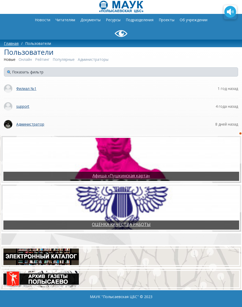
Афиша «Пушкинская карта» (121, 176)
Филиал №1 (26, 88)
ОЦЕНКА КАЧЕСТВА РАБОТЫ (121, 224)
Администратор (30, 124)
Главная (11, 43)
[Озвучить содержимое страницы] (230, 12)
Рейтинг (42, 59)
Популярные (64, 59)
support (22, 106)
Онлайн (25, 59)
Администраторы (93, 59)
